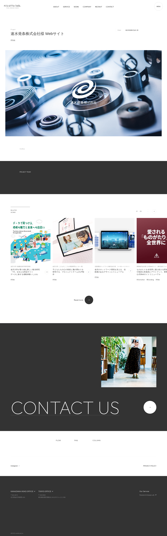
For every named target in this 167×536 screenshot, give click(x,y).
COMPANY (87, 7)
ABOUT (56, 7)
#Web (13, 40)
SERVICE (66, 7)
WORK (76, 7)
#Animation (141, 280)
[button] (154, 211)
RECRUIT (98, 7)
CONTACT (110, 7)
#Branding (150, 280)
